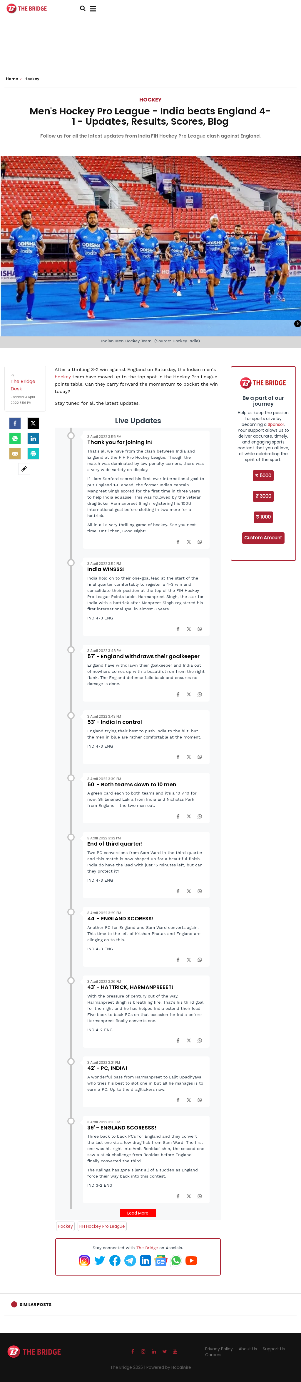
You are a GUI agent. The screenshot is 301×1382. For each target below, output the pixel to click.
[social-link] (24, 469)
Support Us (274, 1349)
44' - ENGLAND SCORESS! (120, 918)
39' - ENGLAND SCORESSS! (121, 1127)
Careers (213, 1355)
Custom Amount (263, 537)
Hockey (150, 99)
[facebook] (15, 423)
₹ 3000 (263, 496)
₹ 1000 (263, 517)
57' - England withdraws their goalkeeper (143, 656)
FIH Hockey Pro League (102, 1226)
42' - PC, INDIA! (107, 1068)
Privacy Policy (219, 1349)
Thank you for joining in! (120, 442)
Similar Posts (35, 1305)
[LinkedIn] (33, 438)
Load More (137, 1213)
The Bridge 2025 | (128, 1367)
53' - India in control (114, 722)
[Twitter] (33, 423)
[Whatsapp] (15, 438)
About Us (248, 1349)
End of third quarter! (115, 843)
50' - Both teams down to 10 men (131, 784)
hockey (63, 377)
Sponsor (276, 424)
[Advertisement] (150, 52)
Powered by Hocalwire (168, 1367)
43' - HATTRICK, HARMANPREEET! (130, 987)
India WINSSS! (106, 569)
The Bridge (147, 1247)
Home (14, 79)
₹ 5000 (263, 475)
